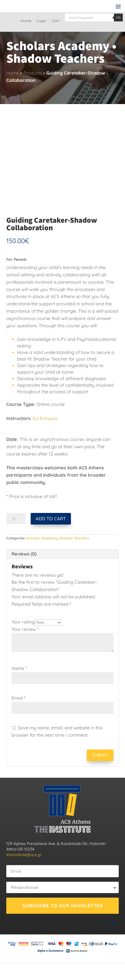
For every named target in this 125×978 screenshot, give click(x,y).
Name (19, 668)
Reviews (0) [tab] (24, 554)
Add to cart (51, 518)
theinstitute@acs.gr (23, 854)
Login (41, 21)
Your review (25, 629)
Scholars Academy (42, 538)
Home (26, 21)
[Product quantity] (16, 518)
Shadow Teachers (74, 538)
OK (118, 17)
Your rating (23, 622)
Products (32, 73)
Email (19, 698)
